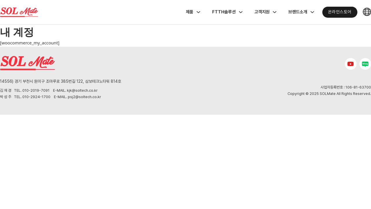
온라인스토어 (340, 12)
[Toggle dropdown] (198, 12)
